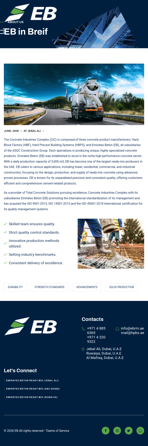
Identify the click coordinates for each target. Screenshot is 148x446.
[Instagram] (117, 430)
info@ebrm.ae (132, 328)
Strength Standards (49, 287)
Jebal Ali (34, 131)
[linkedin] (140, 430)
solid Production (121, 287)
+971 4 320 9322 (96, 339)
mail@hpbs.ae (132, 333)
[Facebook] (105, 430)
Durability (15, 287)
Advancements (86, 287)
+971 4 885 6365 (96, 330)
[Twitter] (129, 430)
